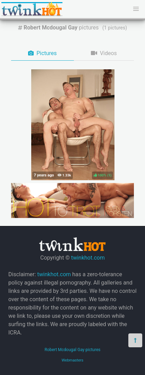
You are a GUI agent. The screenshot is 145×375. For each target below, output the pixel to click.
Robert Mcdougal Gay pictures (72, 349)
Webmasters (73, 360)
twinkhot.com (88, 257)
